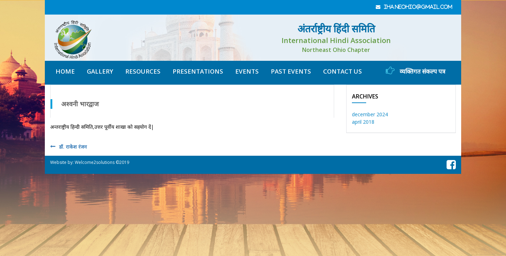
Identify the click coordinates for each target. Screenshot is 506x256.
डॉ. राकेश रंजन (73, 146)
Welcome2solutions (95, 162)
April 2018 (363, 121)
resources (142, 71)
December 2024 (370, 114)
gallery (100, 71)
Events (247, 71)
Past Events (291, 71)
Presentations (198, 71)
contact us (342, 71)
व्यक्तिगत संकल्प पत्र (415, 70)
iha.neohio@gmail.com (418, 7)
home (65, 71)
